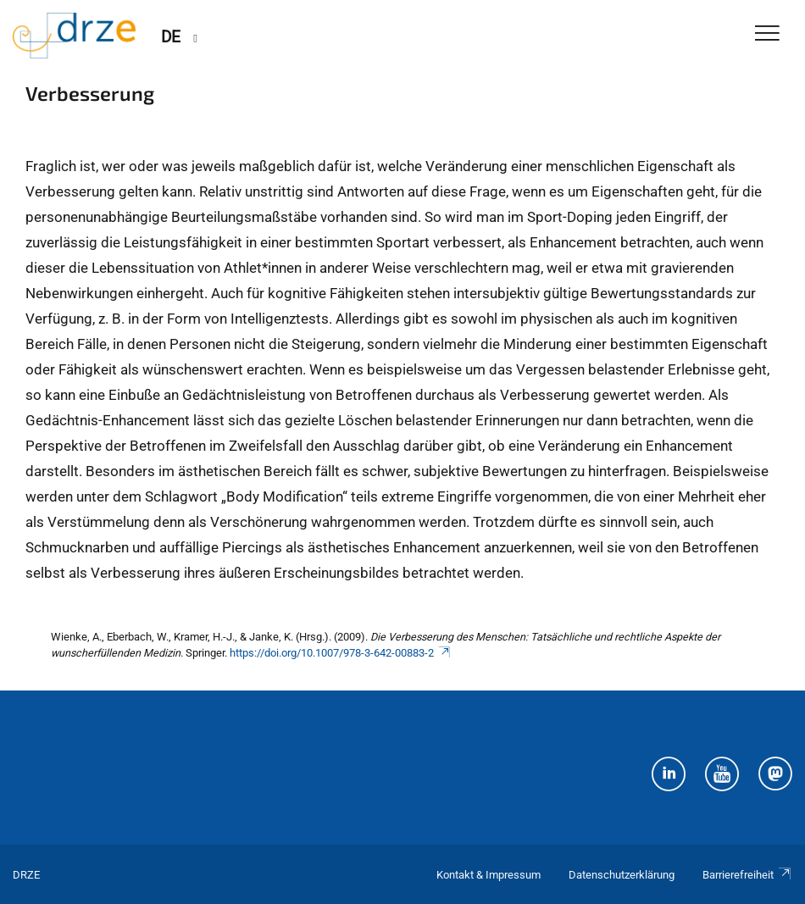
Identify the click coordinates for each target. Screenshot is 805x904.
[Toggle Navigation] (767, 34)
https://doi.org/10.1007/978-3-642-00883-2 (341, 652)
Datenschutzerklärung (622, 874)
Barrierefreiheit (747, 874)
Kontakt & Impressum (488, 874)
